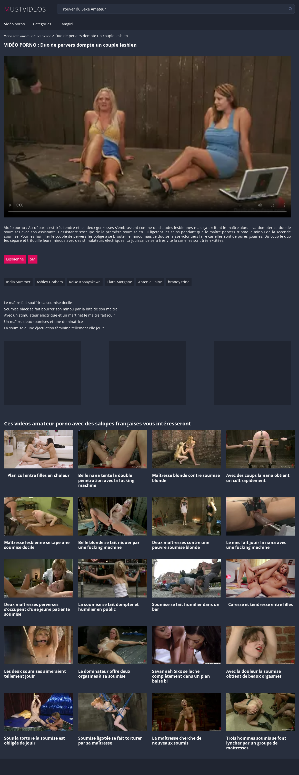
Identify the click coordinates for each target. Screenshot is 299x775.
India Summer (18, 281)
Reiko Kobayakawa (85, 281)
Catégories (42, 24)
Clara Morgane (119, 281)
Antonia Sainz (150, 281)
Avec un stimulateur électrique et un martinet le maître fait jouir (59, 315)
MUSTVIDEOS (25, 9)
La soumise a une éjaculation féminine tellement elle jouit (54, 328)
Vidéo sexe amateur (18, 36)
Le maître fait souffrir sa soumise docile (38, 303)
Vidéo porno (14, 24)
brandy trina (179, 281)
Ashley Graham (50, 281)
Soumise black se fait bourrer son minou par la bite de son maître (60, 309)
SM (32, 259)
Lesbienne (44, 36)
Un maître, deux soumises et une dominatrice (43, 322)
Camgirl (66, 24)
